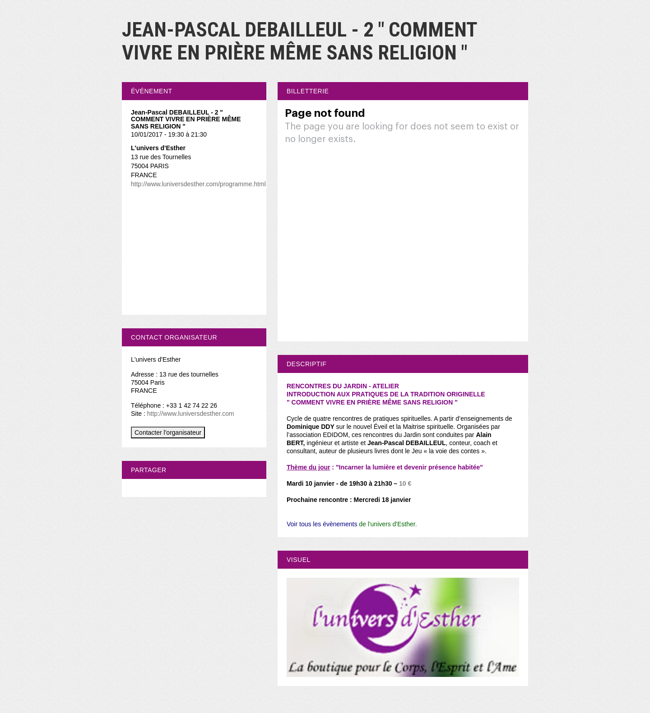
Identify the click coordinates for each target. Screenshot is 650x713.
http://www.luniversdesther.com (190, 413)
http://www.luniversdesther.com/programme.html (198, 184)
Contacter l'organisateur (168, 432)
